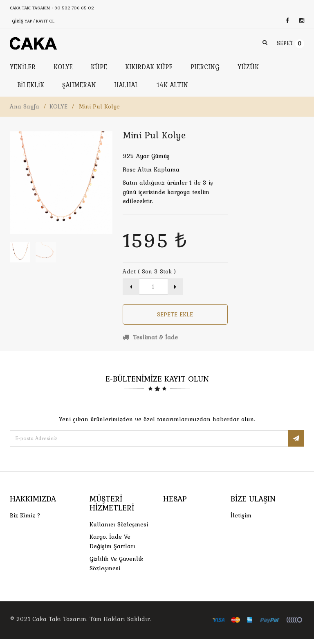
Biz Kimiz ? (25, 515)
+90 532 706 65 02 (73, 8)
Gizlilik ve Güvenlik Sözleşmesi (116, 563)
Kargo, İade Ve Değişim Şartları (112, 541)
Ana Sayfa (24, 106)
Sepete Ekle (175, 314)
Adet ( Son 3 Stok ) (149, 271)
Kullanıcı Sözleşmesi (119, 524)
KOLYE (58, 106)
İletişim (241, 515)
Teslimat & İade (150, 337)
